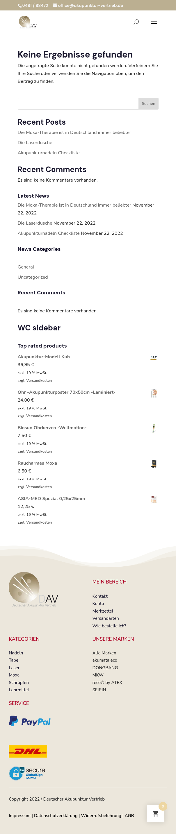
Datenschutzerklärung (56, 816)
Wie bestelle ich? (109, 626)
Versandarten (105, 618)
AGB (129, 816)
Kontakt (99, 596)
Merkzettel (102, 611)
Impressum (20, 816)
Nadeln (16, 653)
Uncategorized (33, 277)
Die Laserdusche (35, 142)
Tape (13, 660)
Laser (14, 668)
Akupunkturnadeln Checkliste (49, 153)
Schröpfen (19, 683)
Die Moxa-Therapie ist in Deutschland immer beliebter (74, 132)
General (26, 267)
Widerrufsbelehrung (101, 816)
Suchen (148, 103)
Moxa (14, 675)
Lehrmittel (19, 690)
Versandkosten (39, 380)
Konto (98, 603)
